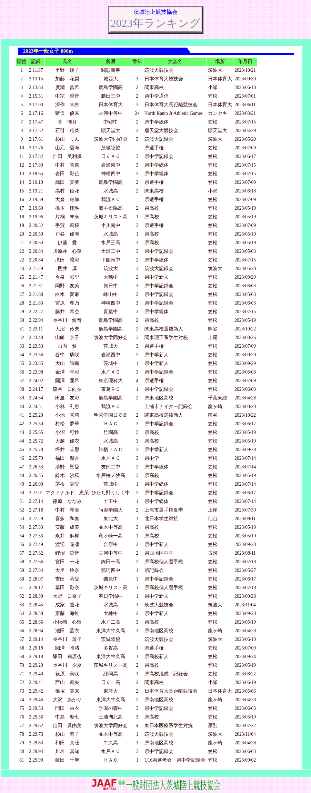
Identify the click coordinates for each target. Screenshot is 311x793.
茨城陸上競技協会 (155, 12)
